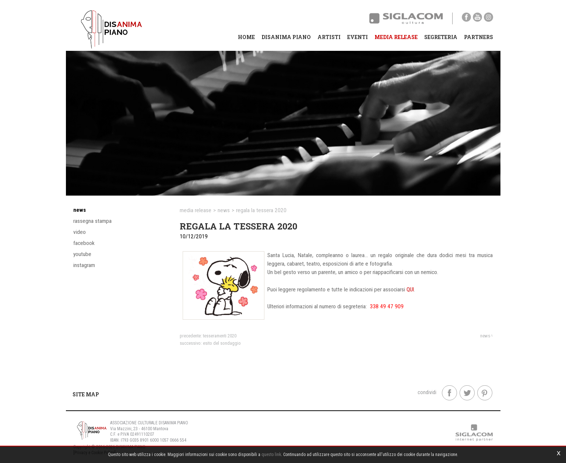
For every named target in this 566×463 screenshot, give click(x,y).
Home (246, 37)
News (79, 210)
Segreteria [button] (440, 37)
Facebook (84, 243)
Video (79, 232)
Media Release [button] (396, 37)
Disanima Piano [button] (286, 37)
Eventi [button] (357, 37)
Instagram (84, 265)
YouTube (82, 254)
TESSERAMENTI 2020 (219, 336)
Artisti (329, 37)
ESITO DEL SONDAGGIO (222, 343)
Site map (86, 394)
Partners (478, 37)
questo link (271, 454)
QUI (410, 289)
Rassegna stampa (92, 221)
